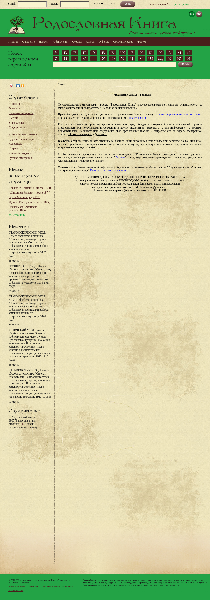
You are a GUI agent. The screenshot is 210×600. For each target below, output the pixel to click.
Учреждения (16, 122)
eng (199, 13)
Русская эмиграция (20, 158)
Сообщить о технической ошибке (58, 586)
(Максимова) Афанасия (23, 208)
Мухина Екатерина (29, 202)
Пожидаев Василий (30, 187)
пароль (54, 3)
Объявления (60, 41)
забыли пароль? (158, 4)
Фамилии (14, 108)
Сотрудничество (123, 41)
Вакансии (33, 586)
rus (192, 13)
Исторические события (23, 134)
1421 (23, 423)
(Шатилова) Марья (29, 192)
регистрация (181, 4)
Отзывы (77, 41)
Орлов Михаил (25, 197)
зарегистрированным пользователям (178, 114)
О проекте (28, 41)
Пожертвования (15, 590)
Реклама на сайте (16, 586)
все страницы (17, 214)
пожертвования (137, 117)
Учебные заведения (21, 153)
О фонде (104, 41)
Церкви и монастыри (21, 139)
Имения (13, 118)
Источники (15, 103)
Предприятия (17, 127)
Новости (44, 41)
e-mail (12, 3)
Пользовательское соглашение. (109, 170)
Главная (13, 41)
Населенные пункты (21, 113)
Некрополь (15, 143)
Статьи (90, 41)
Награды (14, 148)
